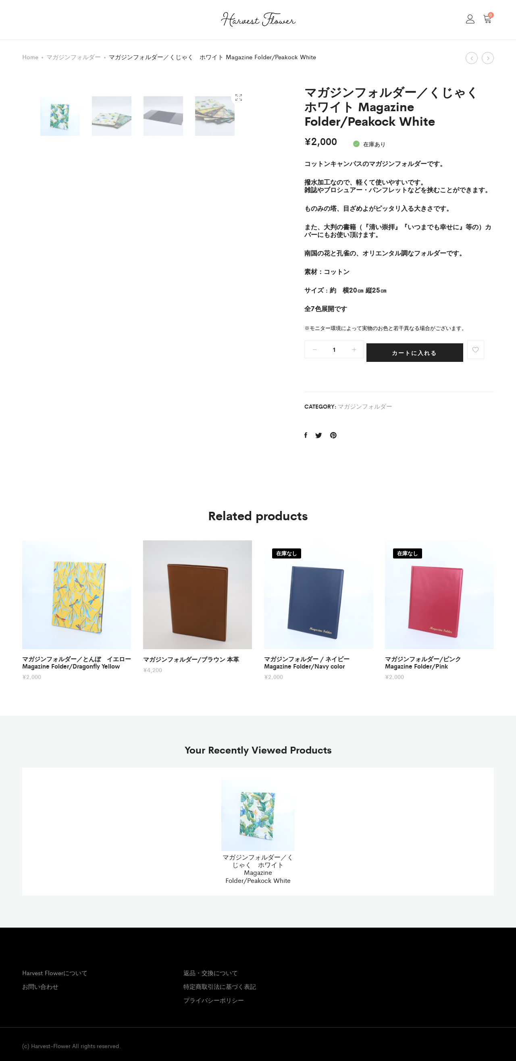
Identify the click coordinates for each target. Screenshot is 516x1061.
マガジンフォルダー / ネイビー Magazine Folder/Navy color (307, 657)
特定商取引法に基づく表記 (219, 980)
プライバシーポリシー (213, 994)
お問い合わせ (40, 980)
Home (30, 56)
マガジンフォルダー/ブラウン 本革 (191, 653)
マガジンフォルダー (73, 56)
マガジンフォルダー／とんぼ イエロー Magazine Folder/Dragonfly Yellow (76, 657)
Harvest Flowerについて (54, 967)
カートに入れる (418, 350)
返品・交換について (210, 967)
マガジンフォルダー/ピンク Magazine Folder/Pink (426, 657)
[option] (60, 365)
